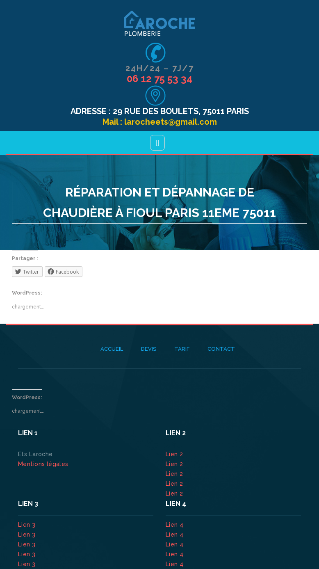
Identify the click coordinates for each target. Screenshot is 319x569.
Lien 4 (175, 524)
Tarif (181, 349)
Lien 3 (27, 524)
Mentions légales (43, 464)
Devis (148, 349)
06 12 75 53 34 (159, 79)
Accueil (111, 349)
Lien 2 (175, 454)
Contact (221, 349)
